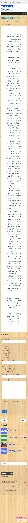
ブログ (12, 24)
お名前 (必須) (14, 340)
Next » (23, 420)
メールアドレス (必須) (14, 362)
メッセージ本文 (14, 389)
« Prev (4, 420)
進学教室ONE (12, 490)
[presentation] (13, 406)
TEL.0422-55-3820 (5, 9)
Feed (14, 486)
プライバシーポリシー (6, 468)
